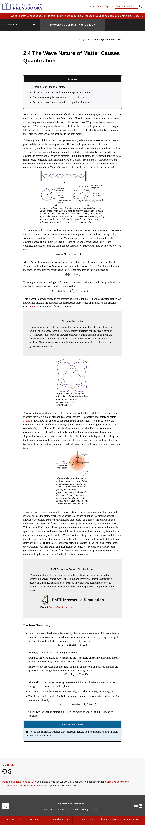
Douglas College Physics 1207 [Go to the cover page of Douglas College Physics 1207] (72, 24)
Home (91, 6)
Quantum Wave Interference (60, 607)
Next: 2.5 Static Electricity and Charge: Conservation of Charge (112, 819)
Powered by (71, 803)
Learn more (63, 15)
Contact (95, 809)
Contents (20, 24)
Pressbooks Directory (78, 809)
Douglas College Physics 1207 (19, 781)
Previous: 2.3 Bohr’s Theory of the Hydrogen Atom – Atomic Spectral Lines (35, 820)
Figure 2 (33, 306)
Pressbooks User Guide (54, 809)
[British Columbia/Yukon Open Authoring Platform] (22, 6)
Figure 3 (27, 420)
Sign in (109, 6)
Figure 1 (91, 159)
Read (99, 6)
